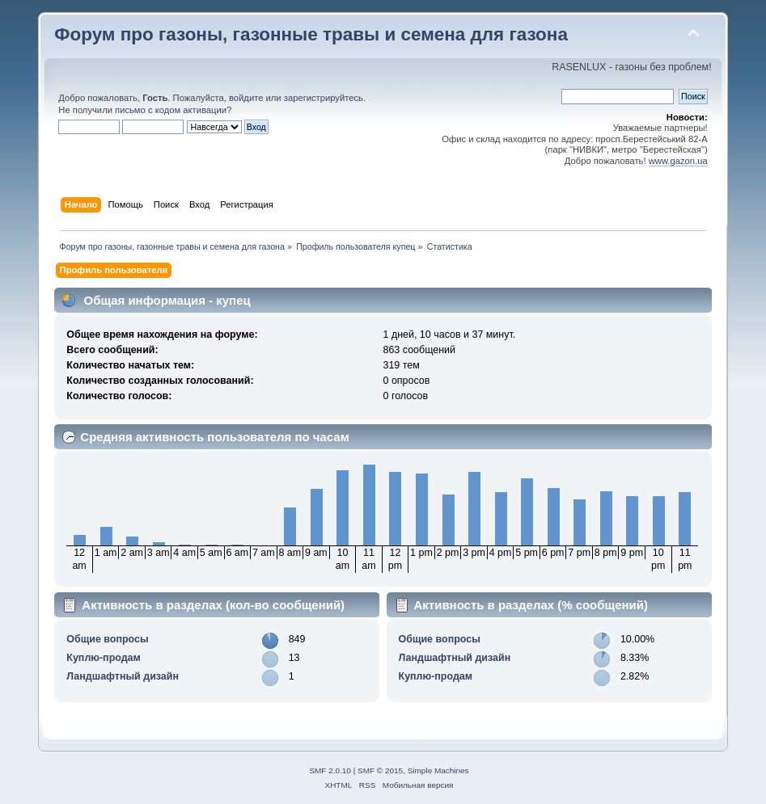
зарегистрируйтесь (323, 98)
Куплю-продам (103, 657)
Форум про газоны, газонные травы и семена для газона (311, 34)
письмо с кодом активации (170, 110)
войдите (246, 98)
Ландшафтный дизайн (122, 676)
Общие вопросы (107, 639)
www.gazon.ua (678, 161)
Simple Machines (438, 770)
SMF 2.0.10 (330, 770)
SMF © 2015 (380, 770)
